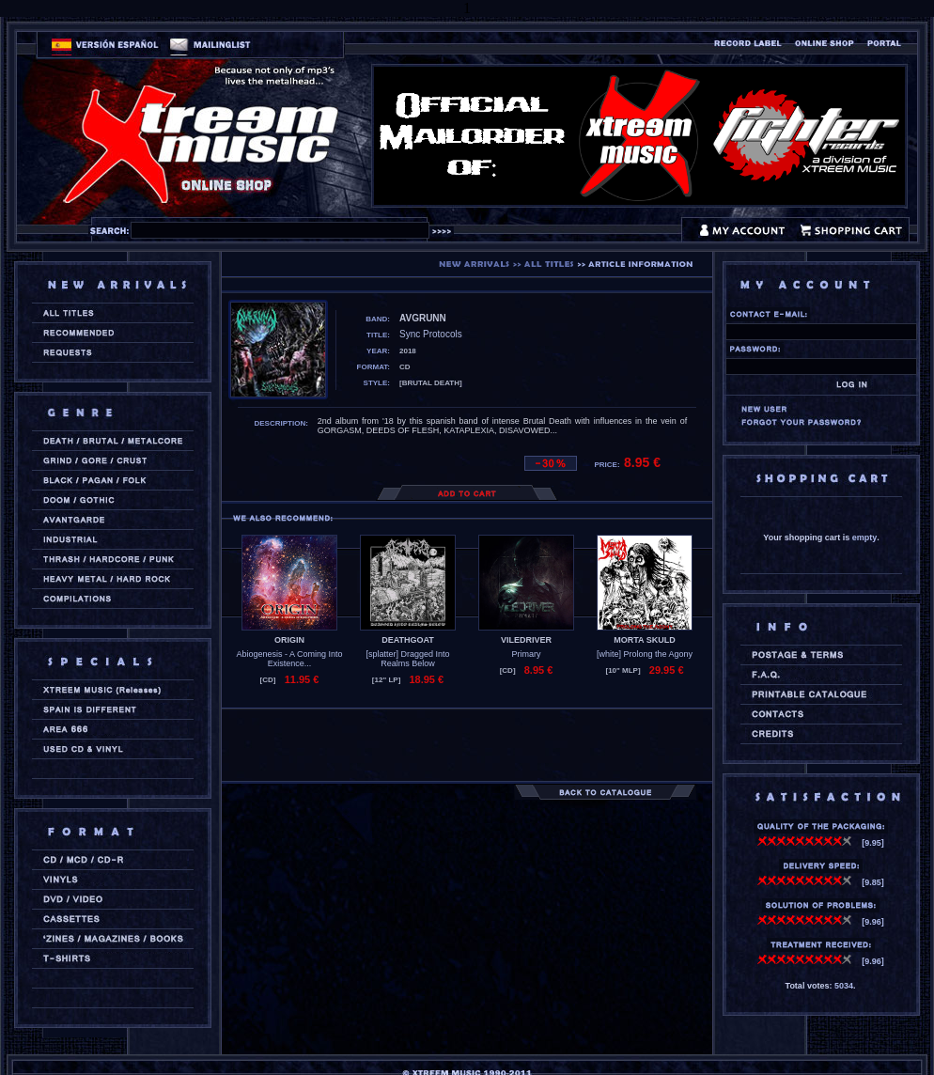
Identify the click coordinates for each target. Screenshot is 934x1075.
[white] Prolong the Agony (645, 654)
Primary (526, 654)
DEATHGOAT (407, 640)
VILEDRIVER (526, 640)
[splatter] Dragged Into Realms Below (407, 658)
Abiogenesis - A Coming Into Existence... (289, 658)
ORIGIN (289, 640)
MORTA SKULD (645, 640)
